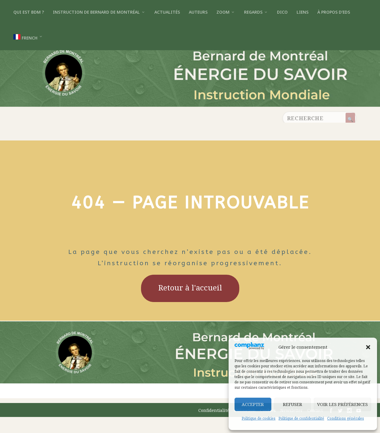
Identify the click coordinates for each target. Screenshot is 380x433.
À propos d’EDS (333, 12)
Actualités (167, 12)
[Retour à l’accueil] (190, 97)
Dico (282, 12)
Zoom (222, 12)
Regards (253, 12)
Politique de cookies (259, 418)
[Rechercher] (350, 136)
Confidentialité (213, 426)
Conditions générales (345, 418)
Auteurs (198, 12)
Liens (302, 12)
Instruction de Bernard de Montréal (96, 12)
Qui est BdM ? (28, 12)
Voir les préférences (342, 404)
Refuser (292, 404)
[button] (368, 347)
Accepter (253, 404)
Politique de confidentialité (301, 418)
